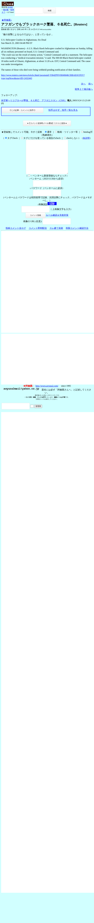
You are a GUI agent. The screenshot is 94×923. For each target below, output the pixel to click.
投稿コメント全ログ (16, 235)
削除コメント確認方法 (77, 235)
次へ (83, 84)
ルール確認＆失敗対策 (57, 222)
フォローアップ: (9, 95)
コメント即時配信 (38, 235)
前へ (90, 84)
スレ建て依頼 (56, 235)
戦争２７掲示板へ (84, 89)
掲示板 (6, 10)
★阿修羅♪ (7, 20)
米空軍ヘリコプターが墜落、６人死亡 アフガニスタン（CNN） (34, 100)
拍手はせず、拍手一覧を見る (63, 110)
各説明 (86, 138)
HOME (10, 7)
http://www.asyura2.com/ (47, 392)
